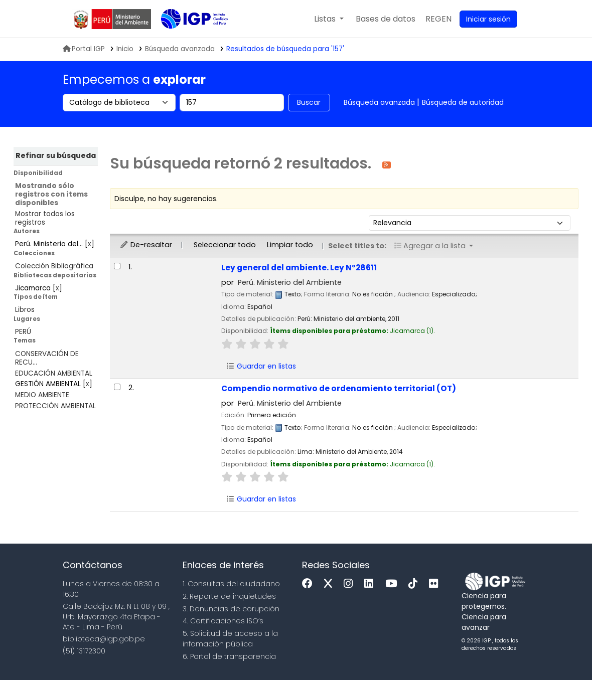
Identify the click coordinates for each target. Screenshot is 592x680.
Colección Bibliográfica (54, 266)
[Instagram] (351, 584)
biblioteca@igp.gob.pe (104, 639)
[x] (330, 584)
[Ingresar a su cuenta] (488, 19)
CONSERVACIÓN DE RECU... (47, 358)
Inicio (124, 49)
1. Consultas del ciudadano (231, 584)
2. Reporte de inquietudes (229, 596)
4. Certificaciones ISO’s (223, 621)
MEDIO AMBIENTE (42, 395)
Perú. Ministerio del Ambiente (290, 282)
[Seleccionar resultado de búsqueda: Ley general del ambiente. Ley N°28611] (117, 266)
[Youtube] (393, 584)
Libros (25, 309)
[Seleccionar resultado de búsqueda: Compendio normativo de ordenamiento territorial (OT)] (117, 387)
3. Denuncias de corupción (231, 609)
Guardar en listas (261, 366)
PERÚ (23, 331)
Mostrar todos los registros (45, 218)
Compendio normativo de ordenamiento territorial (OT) (338, 388)
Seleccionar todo (225, 245)
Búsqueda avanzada (379, 102)
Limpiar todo (290, 245)
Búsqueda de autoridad (463, 102)
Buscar (309, 102)
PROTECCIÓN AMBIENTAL (55, 406)
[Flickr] (436, 584)
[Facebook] (310, 584)
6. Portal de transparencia (229, 656)
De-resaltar (145, 245)
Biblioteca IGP (186, 39)
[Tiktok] (415, 584)
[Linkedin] (371, 584)
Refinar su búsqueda (56, 155)
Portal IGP (84, 49)
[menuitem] (438, 19)
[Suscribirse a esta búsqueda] (386, 164)
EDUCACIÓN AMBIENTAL (53, 373)
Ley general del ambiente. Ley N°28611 (299, 267)
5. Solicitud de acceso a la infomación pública (230, 638)
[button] (329, 19)
